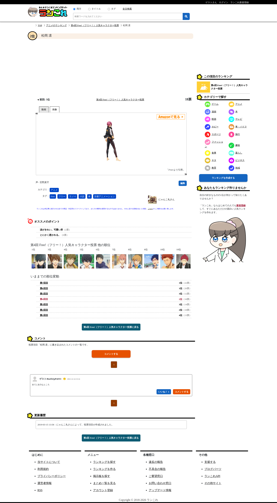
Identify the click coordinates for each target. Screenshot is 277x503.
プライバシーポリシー (51, 476)
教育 (210, 167)
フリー (61, 196)
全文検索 (127, 8)
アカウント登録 (103, 490)
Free (53, 196)
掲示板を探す (101, 476)
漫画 (210, 111)
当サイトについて (48, 461)
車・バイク (238, 126)
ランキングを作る (104, 468)
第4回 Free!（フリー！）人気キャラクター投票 (95, 25)
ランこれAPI (212, 476)
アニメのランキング (56, 25)
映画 (210, 119)
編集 (182, 183)
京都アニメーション (104, 196)
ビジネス (237, 160)
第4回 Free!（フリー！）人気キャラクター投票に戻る (111, 327)
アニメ (54, 190)
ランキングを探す (104, 461)
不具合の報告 (157, 468)
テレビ (235, 119)
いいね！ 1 (163, 391)
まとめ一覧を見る (104, 483)
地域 (234, 167)
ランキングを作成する (223, 178)
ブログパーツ (212, 468)
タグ (113, 8)
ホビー (212, 126)
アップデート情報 (160, 490)
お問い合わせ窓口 (160, 483)
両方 (79, 8)
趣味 (234, 145)
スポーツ (213, 134)
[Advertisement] (111, 68)
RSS (39, 490)
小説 (82, 196)
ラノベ (72, 196)
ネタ (210, 160)
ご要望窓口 (156, 476)
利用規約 (43, 468)
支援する (210, 461)
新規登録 (241, 205)
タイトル (96, 8)
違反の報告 (156, 461)
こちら (150, 209)
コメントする (111, 354)
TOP (40, 25)
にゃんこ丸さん (166, 199)
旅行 (234, 134)
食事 (210, 152)
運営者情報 (44, 483)
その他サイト (212, 483)
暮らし (235, 152)
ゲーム (212, 104)
